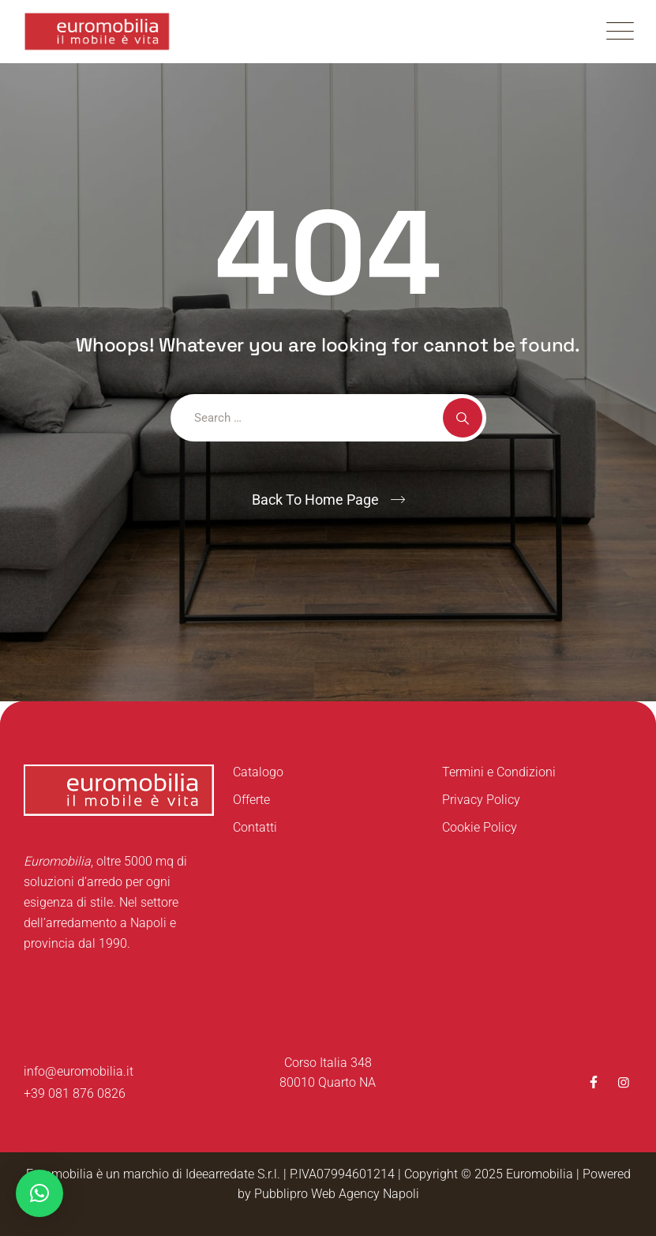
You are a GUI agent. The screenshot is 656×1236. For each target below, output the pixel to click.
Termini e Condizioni (499, 772)
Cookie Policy (479, 827)
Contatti (255, 827)
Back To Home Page (315, 499)
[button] (39, 1193)
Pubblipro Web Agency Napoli (336, 1193)
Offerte (251, 799)
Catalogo (258, 772)
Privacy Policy (481, 799)
